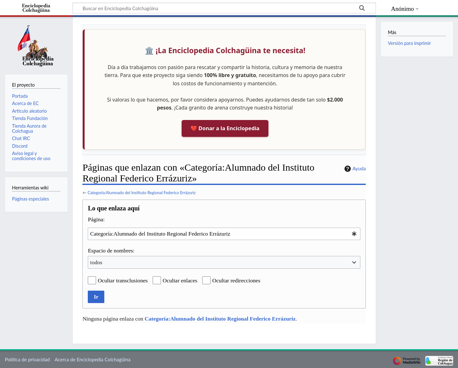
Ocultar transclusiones (123, 280)
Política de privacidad (27, 359)
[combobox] (224, 234)
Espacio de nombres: (111, 250)
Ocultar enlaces (180, 280)
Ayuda (354, 169)
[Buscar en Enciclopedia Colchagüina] (224, 8)
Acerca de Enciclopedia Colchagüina (93, 359)
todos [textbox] (96, 262)
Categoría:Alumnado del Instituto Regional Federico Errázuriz (141, 192)
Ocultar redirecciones (236, 280)
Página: (96, 219)
